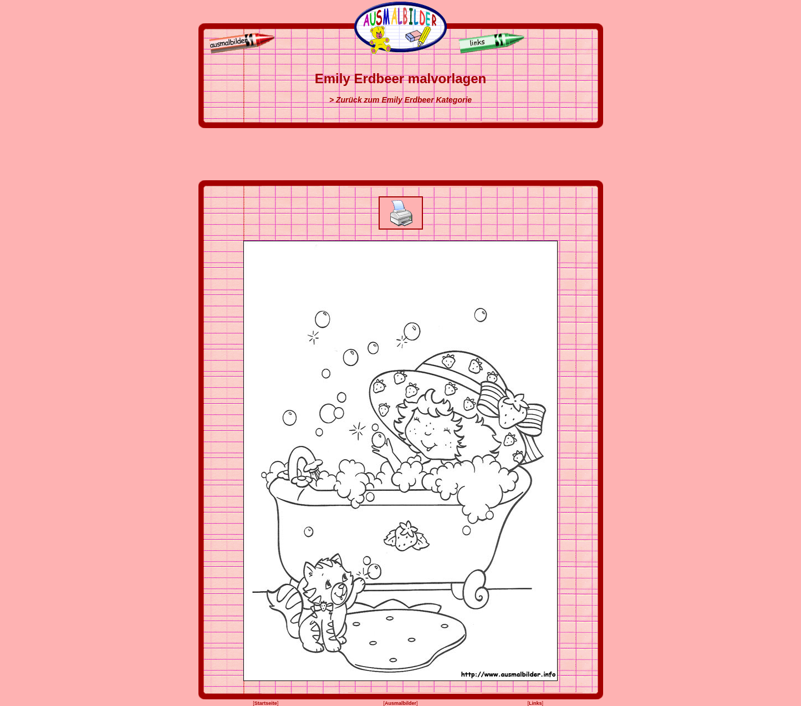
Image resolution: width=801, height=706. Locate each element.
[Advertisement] (401, 154)
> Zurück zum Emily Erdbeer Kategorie (400, 99)
